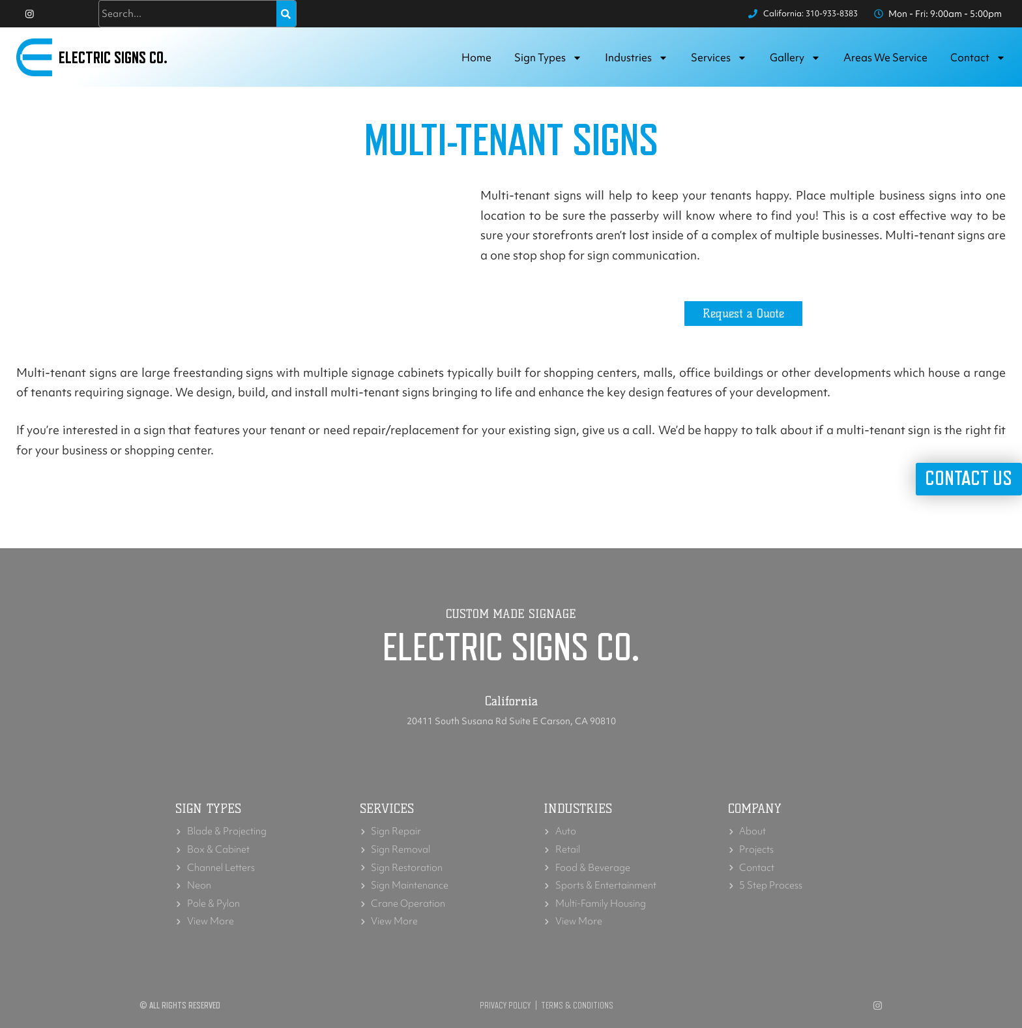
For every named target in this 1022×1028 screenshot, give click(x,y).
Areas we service (885, 61)
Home (476, 61)
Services (719, 61)
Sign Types (548, 61)
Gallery (795, 61)
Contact (978, 61)
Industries (636, 61)
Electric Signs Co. (118, 61)
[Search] (286, 16)
